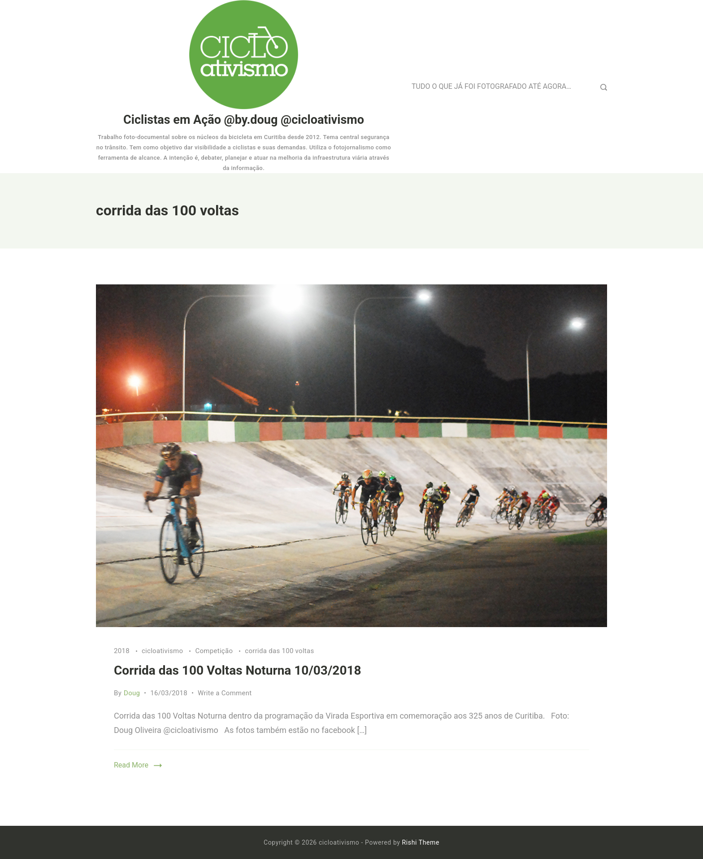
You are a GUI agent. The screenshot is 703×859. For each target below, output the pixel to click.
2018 (122, 651)
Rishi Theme (420, 842)
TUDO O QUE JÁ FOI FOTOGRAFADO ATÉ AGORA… (491, 86)
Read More (131, 765)
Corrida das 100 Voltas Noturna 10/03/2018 (237, 670)
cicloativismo (163, 651)
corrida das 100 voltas (279, 651)
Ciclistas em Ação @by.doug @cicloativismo (243, 120)
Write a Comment (225, 693)
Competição (214, 651)
